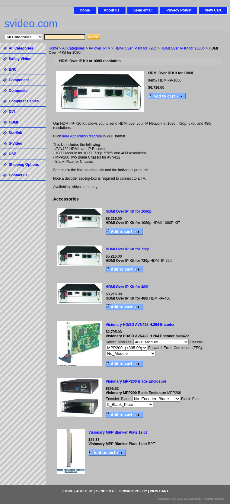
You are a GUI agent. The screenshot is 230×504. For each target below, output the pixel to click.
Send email (142, 10)
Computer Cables (24, 101)
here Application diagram (82, 136)
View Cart (213, 10)
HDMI (13, 122)
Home (53, 48)
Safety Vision (20, 59)
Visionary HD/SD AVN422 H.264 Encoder (140, 325)
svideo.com (31, 23)
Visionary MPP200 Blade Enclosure (136, 381)
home (85, 10)
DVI (12, 112)
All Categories (73, 48)
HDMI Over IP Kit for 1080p (183, 48)
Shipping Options (24, 164)
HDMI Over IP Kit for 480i (127, 287)
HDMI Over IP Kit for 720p (135, 48)
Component (19, 80)
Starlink (15, 133)
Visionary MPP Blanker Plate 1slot (117, 432)
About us (112, 10)
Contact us (18, 175)
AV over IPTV (99, 48)
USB (12, 154)
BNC (13, 69)
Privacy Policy (178, 10)
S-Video (15, 143)
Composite (18, 90)
